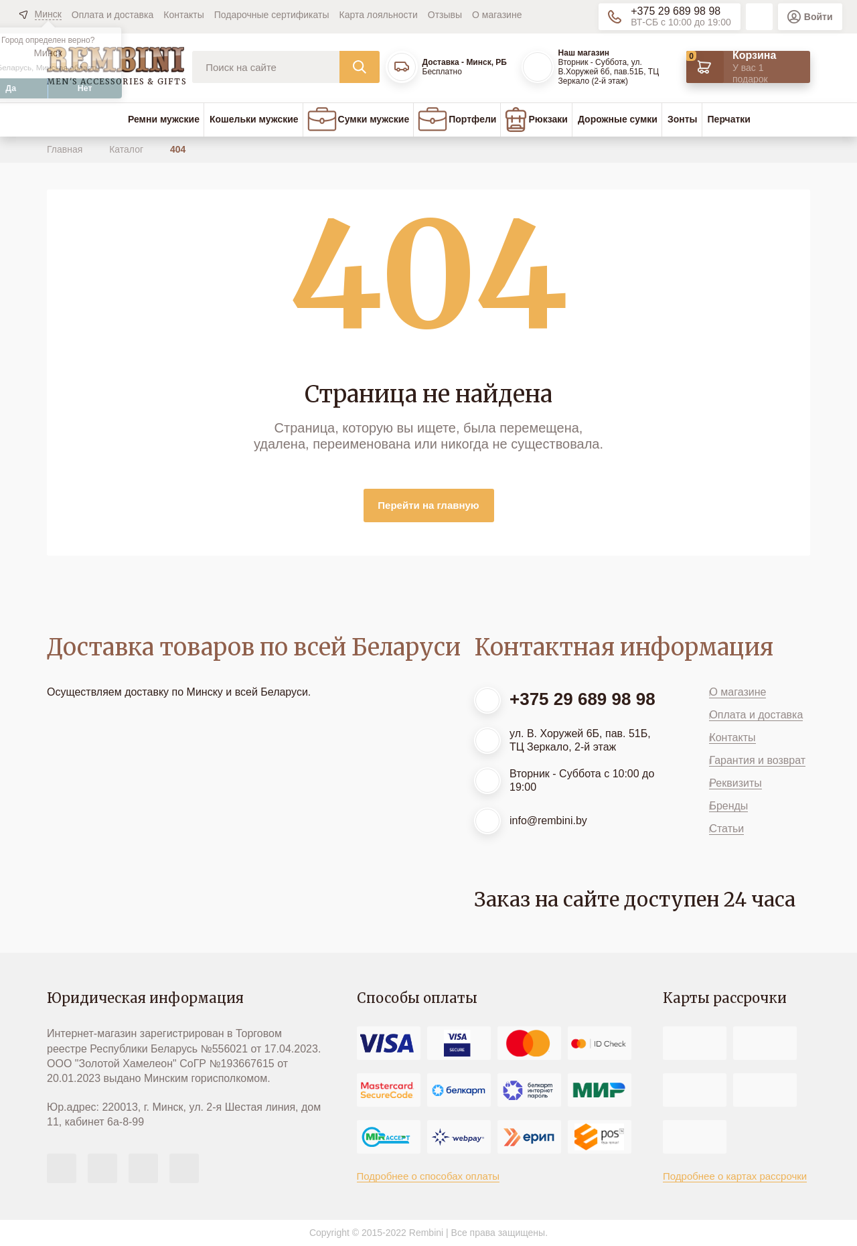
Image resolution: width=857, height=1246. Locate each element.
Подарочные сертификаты (271, 14)
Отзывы (445, 14)
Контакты (183, 14)
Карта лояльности (378, 14)
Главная (66, 149)
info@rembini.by (548, 820)
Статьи (726, 828)
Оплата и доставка (112, 14)
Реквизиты (735, 783)
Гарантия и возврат (757, 760)
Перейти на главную (428, 505)
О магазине (497, 14)
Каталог (127, 149)
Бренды (728, 805)
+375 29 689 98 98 (675, 11)
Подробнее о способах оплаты (428, 1176)
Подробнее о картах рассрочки (735, 1176)
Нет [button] (85, 88)
